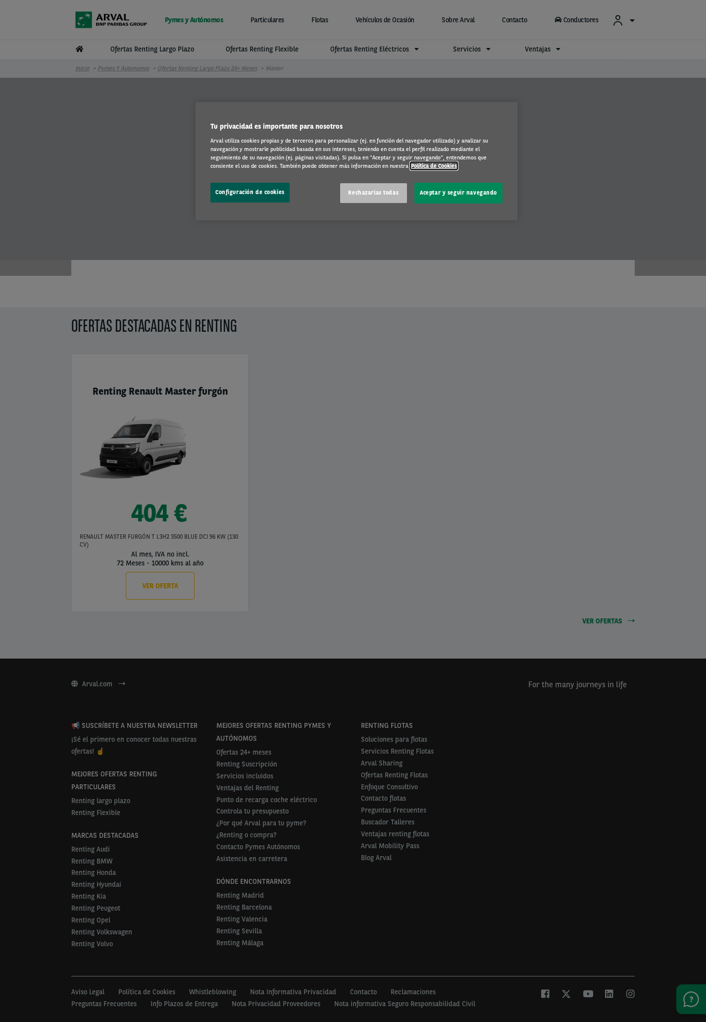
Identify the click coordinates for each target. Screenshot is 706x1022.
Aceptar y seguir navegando (458, 192)
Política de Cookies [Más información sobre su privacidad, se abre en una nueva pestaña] (434, 165)
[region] (356, 161)
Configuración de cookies (250, 192)
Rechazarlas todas (373, 192)
